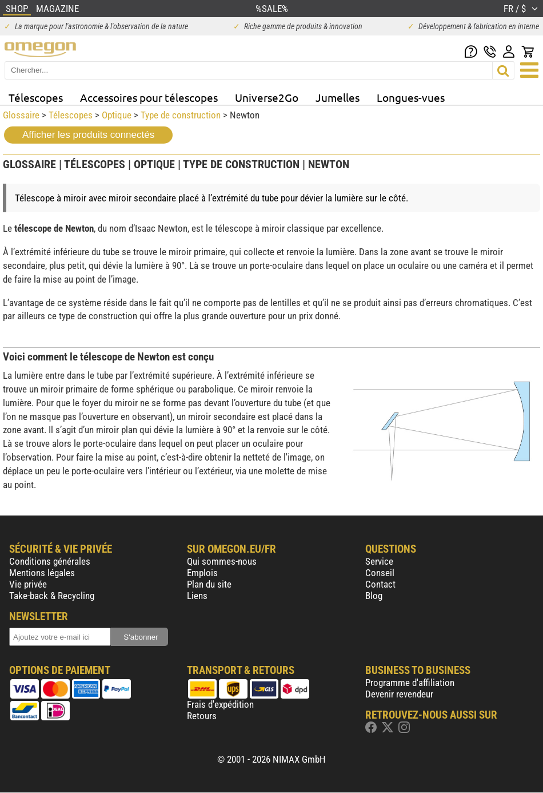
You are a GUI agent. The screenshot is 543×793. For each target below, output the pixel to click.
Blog (373, 595)
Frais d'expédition (220, 704)
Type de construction (181, 115)
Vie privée (28, 584)
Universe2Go (266, 97)
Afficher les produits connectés (88, 134)
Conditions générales (49, 561)
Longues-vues (411, 97)
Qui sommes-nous (222, 561)
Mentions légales (42, 572)
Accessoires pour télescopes (149, 97)
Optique (116, 115)
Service (379, 561)
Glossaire (21, 115)
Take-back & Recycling (51, 595)
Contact (380, 584)
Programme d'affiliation (409, 682)
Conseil (379, 572)
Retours (202, 715)
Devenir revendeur (399, 694)
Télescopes (36, 97)
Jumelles (338, 97)
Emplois (202, 572)
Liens (197, 595)
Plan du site (209, 584)
